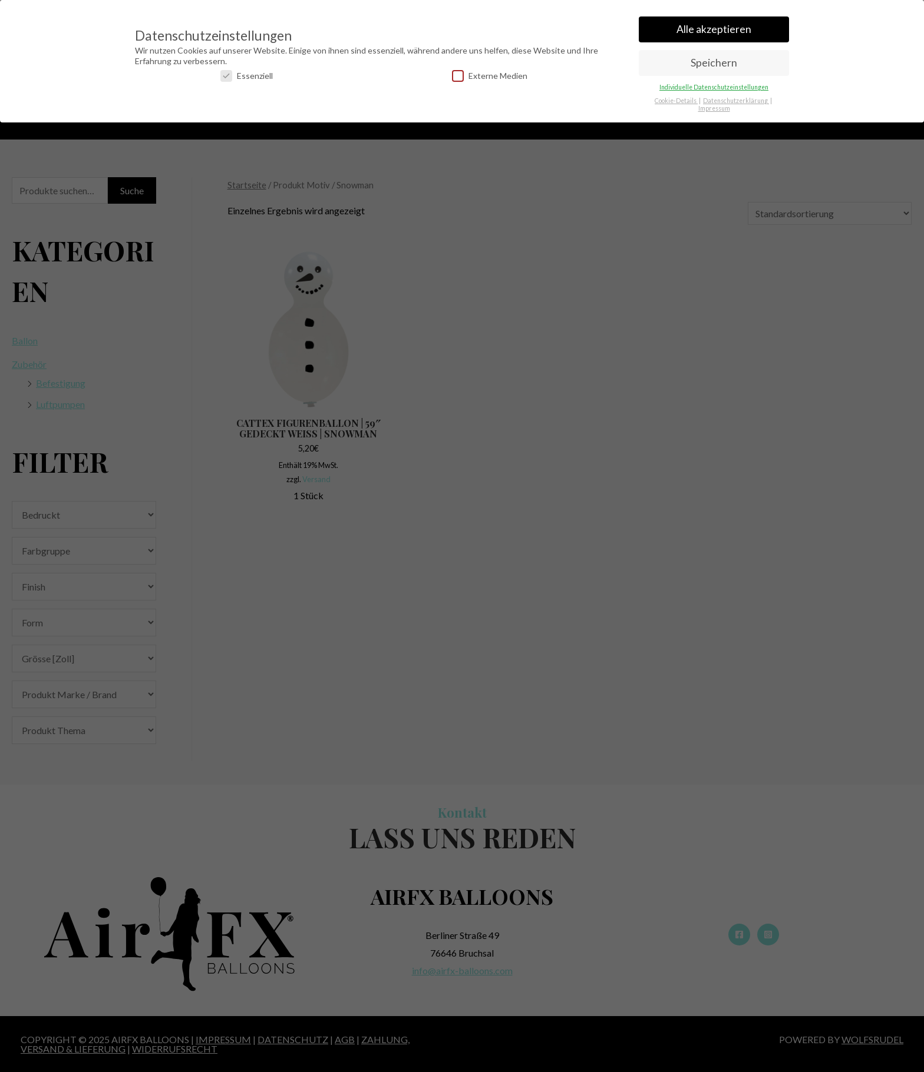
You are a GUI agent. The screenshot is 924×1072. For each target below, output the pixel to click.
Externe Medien (489, 72)
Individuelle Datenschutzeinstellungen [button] (713, 83)
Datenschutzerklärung (736, 97)
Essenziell (246, 72)
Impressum (714, 104)
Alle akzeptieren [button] (713, 25)
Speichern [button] (714, 59)
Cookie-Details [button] (676, 97)
